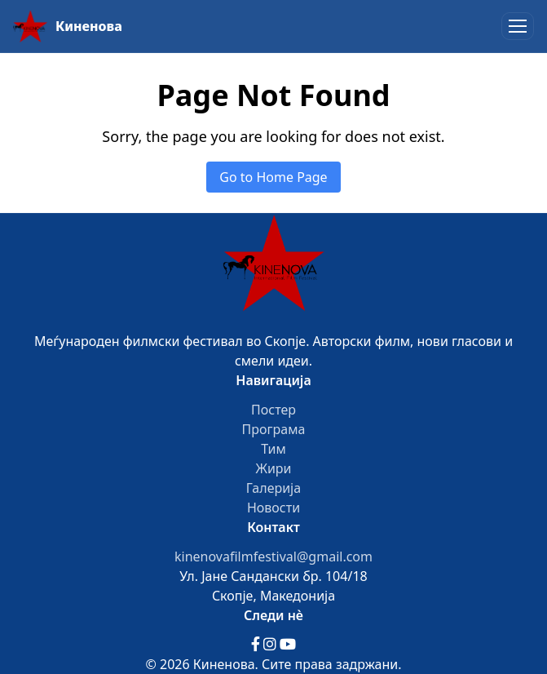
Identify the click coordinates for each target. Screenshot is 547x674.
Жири (273, 468)
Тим (273, 449)
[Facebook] (257, 645)
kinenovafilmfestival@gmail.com (273, 556)
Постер (273, 410)
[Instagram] (271, 645)
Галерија (273, 488)
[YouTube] (288, 645)
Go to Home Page (273, 177)
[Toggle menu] (517, 26)
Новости (273, 508)
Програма (274, 429)
